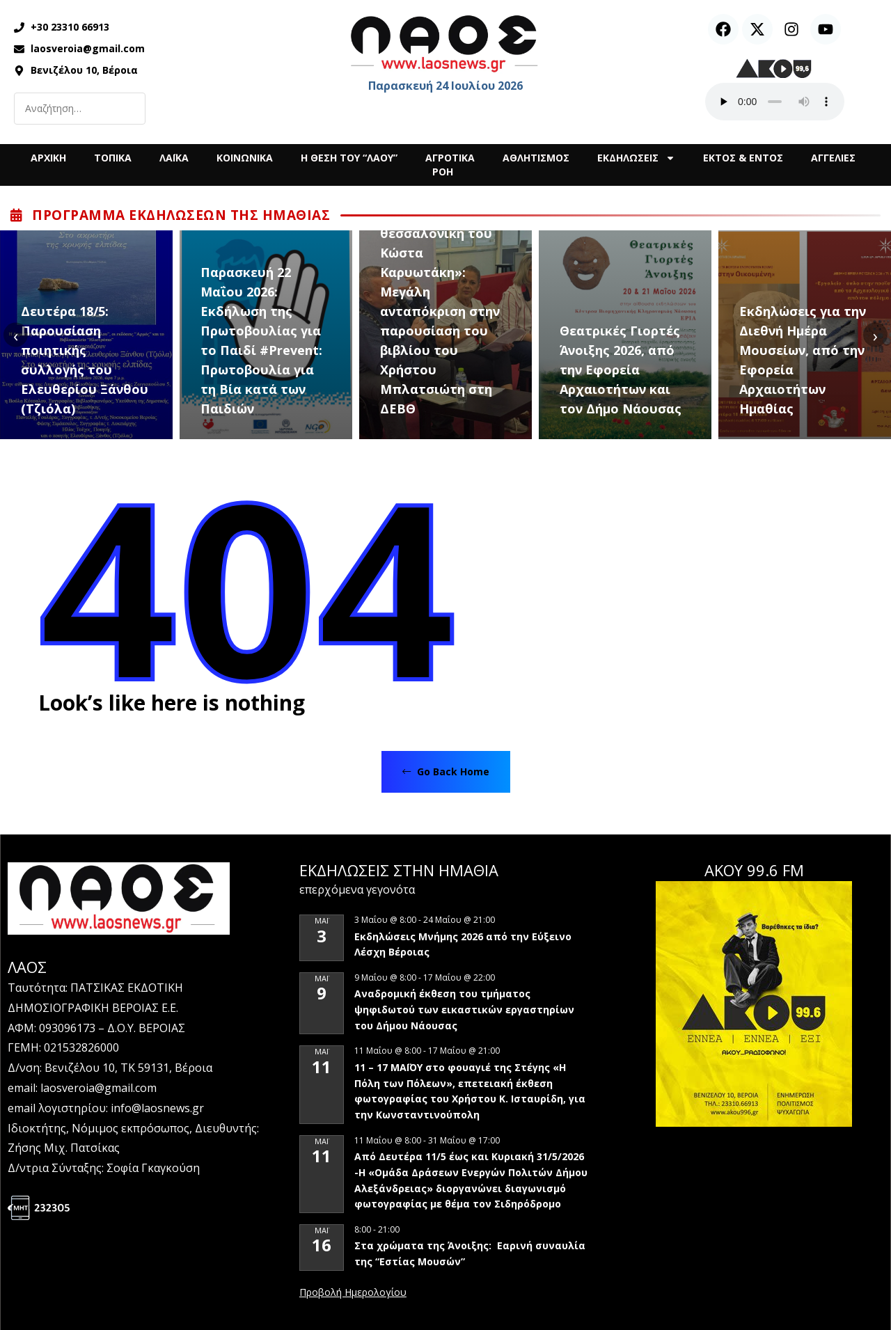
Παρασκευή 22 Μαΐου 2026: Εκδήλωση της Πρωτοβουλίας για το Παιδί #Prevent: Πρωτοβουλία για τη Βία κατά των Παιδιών (261, 340)
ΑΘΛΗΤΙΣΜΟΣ (536, 157)
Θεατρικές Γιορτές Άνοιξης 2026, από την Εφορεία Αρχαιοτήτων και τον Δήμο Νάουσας (620, 369)
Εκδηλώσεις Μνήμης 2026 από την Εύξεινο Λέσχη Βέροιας (462, 944)
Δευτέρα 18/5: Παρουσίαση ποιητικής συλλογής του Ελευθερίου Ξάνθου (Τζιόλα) (84, 360)
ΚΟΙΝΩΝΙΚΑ (244, 157)
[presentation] (15, 335)
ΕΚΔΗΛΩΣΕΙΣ (636, 158)
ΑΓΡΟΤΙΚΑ (450, 157)
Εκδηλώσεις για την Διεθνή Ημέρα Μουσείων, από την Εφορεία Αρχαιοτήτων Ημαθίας (802, 360)
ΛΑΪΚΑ (174, 157)
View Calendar (353, 1293)
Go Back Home (445, 771)
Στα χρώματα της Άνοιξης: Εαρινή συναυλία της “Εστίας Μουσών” (469, 1253)
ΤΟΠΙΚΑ (113, 157)
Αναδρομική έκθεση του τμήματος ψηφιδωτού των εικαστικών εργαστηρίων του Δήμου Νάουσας (464, 1009)
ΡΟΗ (442, 171)
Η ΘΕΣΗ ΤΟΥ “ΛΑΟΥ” (349, 157)
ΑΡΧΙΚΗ (48, 157)
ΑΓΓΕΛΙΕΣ (833, 157)
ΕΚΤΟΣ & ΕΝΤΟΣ (743, 157)
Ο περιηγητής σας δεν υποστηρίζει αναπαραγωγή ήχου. (774, 101)
